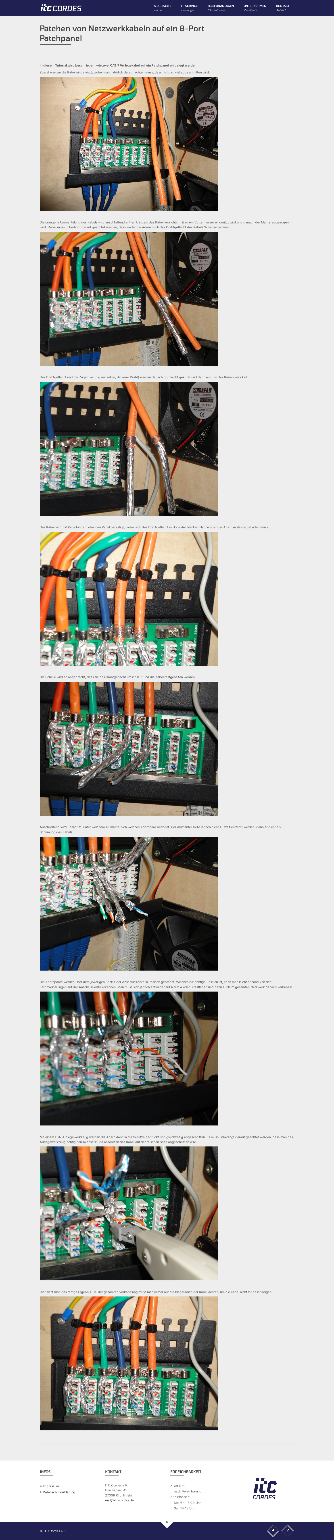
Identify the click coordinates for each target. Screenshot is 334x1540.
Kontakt (282, 8)
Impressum (51, 1486)
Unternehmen (255, 8)
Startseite (162, 8)
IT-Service (189, 8)
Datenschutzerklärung (59, 1492)
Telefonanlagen (220, 8)
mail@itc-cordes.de (119, 1500)
